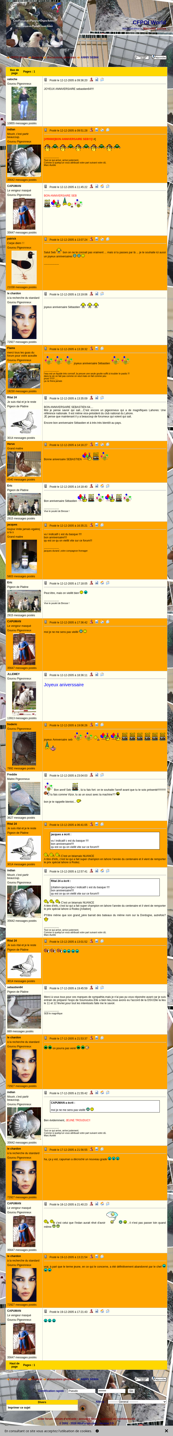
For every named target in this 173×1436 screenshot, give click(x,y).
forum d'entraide (65, 1418)
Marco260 (149, 28)
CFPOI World (18, 57)
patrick (161, 28)
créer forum (45, 1418)
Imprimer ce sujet (19, 1407)
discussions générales (61, 57)
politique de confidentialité (118, 1418)
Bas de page (14, 71)
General (37, 57)
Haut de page (15, 1365)
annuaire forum (88, 1418)
